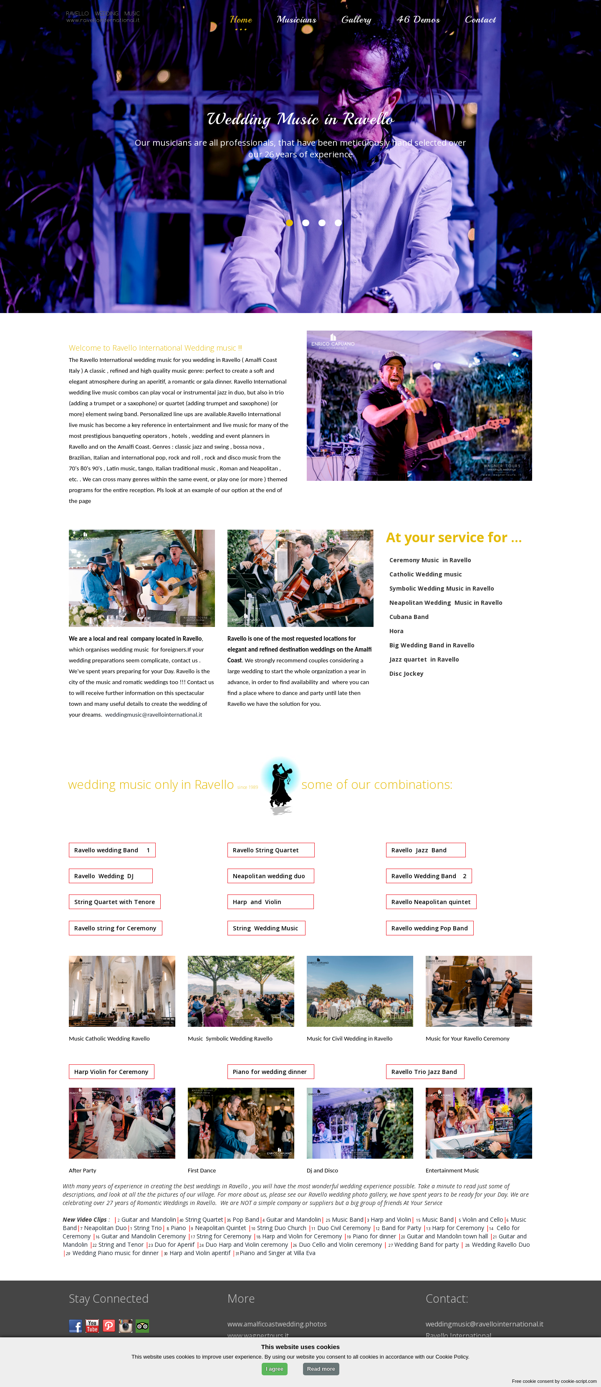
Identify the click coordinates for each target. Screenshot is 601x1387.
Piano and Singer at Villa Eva (278, 1253)
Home (241, 19)
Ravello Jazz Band (426, 850)
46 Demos (418, 19)
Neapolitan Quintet (221, 1228)
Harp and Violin (271, 902)
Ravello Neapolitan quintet (432, 902)
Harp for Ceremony (459, 1228)
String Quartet (204, 1219)
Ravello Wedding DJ (111, 876)
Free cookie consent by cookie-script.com (554, 1381)
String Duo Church (282, 1228)
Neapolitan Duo (105, 1228)
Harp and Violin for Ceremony (302, 1236)
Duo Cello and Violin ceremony (340, 1244)
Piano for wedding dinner (271, 1072)
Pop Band (245, 1219)
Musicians (296, 19)
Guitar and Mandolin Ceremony (144, 1236)
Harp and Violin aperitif (199, 1253)
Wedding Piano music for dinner (115, 1253)
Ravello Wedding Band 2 (429, 876)
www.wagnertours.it (258, 1335)
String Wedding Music (267, 928)
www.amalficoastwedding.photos (278, 1324)
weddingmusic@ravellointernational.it (153, 714)
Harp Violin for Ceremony (112, 1072)
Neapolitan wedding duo (271, 876)
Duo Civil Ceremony (344, 1228)
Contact (480, 19)
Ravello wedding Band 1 (113, 850)
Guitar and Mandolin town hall (447, 1236)
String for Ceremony (225, 1236)
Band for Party (402, 1228)
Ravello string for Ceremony (116, 928)
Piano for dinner (374, 1236)
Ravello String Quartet (272, 850)
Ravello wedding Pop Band (430, 928)
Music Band (348, 1219)
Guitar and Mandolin (148, 1219)
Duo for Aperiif (174, 1244)
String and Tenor (121, 1244)
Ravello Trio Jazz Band (426, 1072)
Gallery (356, 19)
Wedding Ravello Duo (500, 1244)
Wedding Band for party (426, 1244)
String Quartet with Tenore (115, 902)
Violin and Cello (482, 1219)
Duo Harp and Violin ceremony (247, 1244)
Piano (179, 1228)
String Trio (148, 1228)
